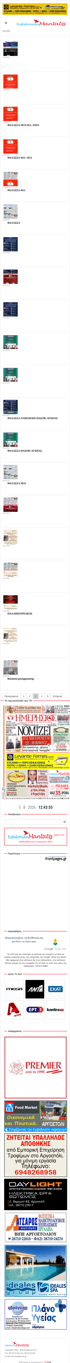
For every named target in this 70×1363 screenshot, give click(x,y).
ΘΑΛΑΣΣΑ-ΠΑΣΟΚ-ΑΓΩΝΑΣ (24, 450)
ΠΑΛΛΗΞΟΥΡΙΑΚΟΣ (19, 613)
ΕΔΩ (45, 966)
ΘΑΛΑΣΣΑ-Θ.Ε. (16, 190)
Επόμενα (57, 696)
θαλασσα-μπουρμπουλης (20, 678)
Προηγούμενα (11, 696)
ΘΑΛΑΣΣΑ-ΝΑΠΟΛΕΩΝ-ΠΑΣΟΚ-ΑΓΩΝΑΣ (32, 418)
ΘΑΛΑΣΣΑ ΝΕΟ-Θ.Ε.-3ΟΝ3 (23, 125)
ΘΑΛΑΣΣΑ (13, 222)
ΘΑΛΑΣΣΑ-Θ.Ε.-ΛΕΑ (19, 157)
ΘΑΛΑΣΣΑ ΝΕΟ (16, 483)
